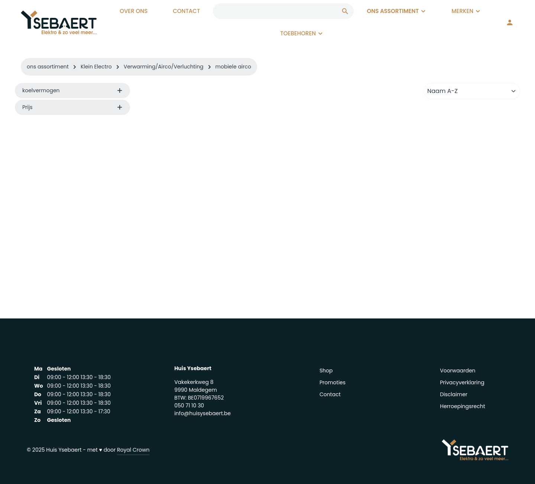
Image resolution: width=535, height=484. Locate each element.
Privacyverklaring (462, 382)
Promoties (333, 382)
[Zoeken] (345, 11)
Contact (330, 394)
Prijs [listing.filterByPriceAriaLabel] (72, 107)
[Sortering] (472, 91)
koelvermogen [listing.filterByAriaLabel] (72, 90)
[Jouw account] (509, 22)
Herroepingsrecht (462, 406)
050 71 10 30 (189, 405)
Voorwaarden (457, 370)
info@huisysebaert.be (202, 413)
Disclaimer (453, 394)
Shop (326, 370)
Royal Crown (133, 449)
